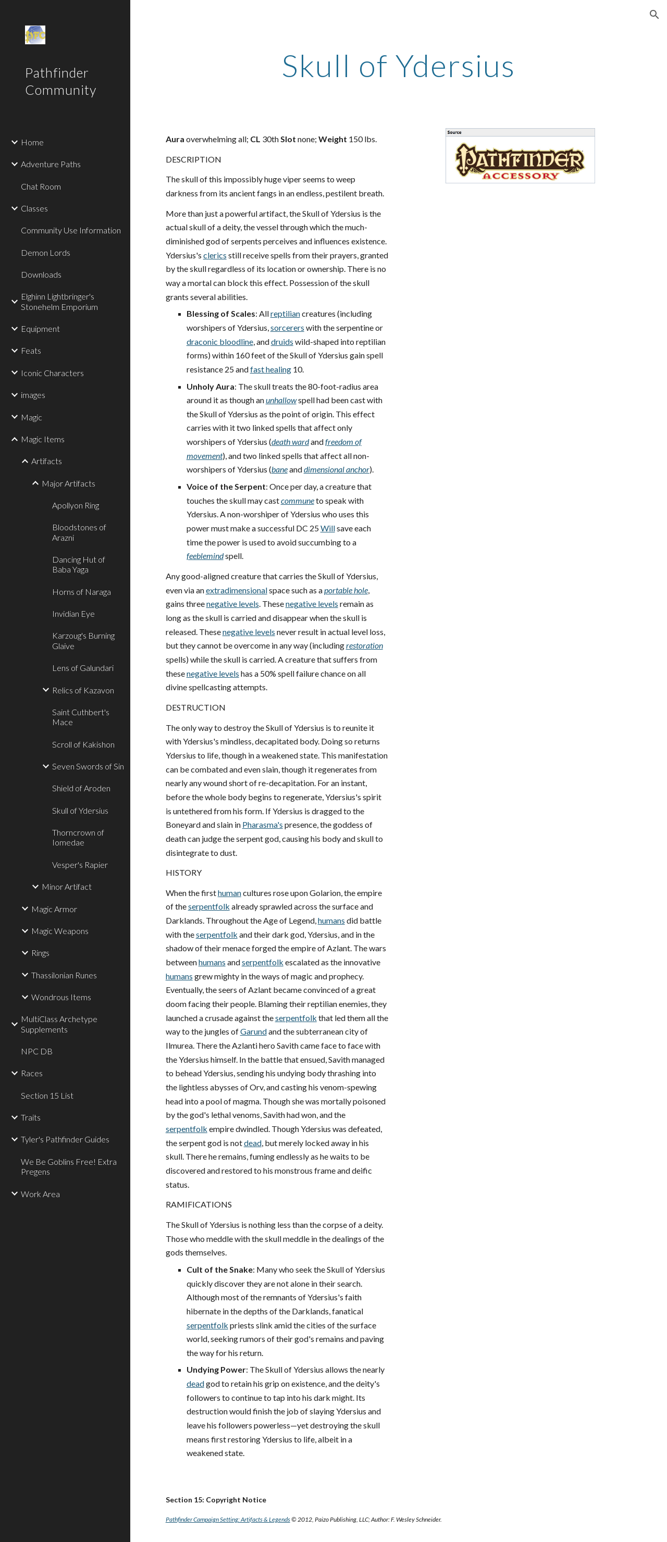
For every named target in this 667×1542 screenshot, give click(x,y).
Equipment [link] (40, 328)
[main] (398, 65)
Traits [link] (31, 1117)
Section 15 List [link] (47, 1095)
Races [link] (32, 1073)
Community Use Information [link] (71, 230)
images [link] (33, 395)
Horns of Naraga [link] (81, 591)
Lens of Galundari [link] (83, 668)
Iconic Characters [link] (52, 373)
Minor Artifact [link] (67, 886)
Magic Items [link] (43, 439)
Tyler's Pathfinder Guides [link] (65, 1139)
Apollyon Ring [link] (75, 505)
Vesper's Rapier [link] (80, 864)
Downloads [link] (41, 274)
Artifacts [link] (46, 461)
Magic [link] (31, 417)
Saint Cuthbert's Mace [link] (80, 717)
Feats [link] (31, 350)
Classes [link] (34, 208)
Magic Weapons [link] (60, 931)
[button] (654, 14)
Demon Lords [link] (45, 252)
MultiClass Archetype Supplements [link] (59, 1024)
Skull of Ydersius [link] (80, 810)
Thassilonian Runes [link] (64, 975)
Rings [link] (40, 952)
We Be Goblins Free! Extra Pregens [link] (69, 1166)
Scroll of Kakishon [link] (83, 744)
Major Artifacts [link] (68, 483)
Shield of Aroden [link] (81, 788)
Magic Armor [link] (54, 909)
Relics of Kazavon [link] (83, 690)
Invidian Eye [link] (73, 613)
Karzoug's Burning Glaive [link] (83, 640)
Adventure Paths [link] (51, 164)
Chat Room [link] (41, 186)
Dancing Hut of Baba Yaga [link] (78, 564)
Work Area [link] (40, 1194)
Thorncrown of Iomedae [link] (78, 837)
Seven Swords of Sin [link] (88, 766)
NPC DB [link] (37, 1051)
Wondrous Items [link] (61, 997)
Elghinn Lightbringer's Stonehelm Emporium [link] (59, 301)
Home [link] (32, 142)
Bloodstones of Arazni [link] (79, 532)
